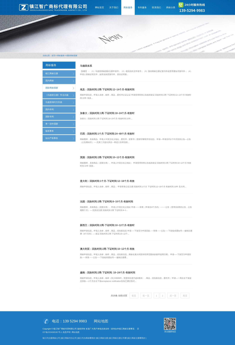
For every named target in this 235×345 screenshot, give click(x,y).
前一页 (146, 295)
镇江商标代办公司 (69, 338)
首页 (53, 56)
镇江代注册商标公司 (51, 338)
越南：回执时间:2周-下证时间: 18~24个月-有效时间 (107, 272)
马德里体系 (86, 66)
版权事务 (49, 131)
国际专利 (49, 116)
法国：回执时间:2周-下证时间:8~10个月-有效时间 (106, 201)
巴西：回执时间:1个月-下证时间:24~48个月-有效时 (107, 133)
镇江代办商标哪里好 (86, 338)
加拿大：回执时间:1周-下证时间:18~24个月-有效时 (107, 113)
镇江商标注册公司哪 (118, 338)
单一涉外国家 (51, 124)
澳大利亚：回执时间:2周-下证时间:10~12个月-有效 (107, 249)
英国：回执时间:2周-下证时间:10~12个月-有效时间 (107, 157)
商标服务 (60, 56)
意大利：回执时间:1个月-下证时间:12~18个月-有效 (107, 181)
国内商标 (49, 80)
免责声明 (67, 332)
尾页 (185, 295)
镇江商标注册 (51, 73)
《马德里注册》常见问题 (56, 95)
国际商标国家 (72, 56)
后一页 (173, 295)
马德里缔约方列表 (53, 102)
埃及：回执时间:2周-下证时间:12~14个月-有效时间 (107, 89)
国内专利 (49, 109)
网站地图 (101, 321)
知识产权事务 (51, 138)
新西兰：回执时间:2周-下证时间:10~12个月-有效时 (107, 225)
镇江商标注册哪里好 (136, 338)
